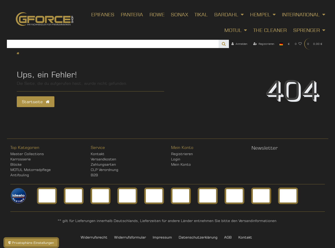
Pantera (132, 14)
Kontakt (97, 154)
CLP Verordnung (104, 170)
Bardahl (226, 14)
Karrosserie (20, 159)
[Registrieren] (264, 44)
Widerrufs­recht (94, 237)
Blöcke (16, 164)
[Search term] (113, 44)
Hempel (260, 14)
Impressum (162, 237)
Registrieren (182, 154)
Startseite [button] (35, 101)
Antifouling (19, 175)
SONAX (179, 14)
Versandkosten (103, 159)
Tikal (201, 14)
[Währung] (288, 44)
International (301, 14)
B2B (94, 175)
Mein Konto (181, 164)
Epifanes (102, 14)
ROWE (156, 14)
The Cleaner (270, 30)
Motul (233, 30)
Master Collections (27, 154)
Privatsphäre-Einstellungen (31, 243)
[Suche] (224, 44)
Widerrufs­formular (130, 237)
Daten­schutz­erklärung (198, 237)
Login (175, 159)
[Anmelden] (239, 44)
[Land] (281, 44)
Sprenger (306, 30)
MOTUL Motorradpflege (30, 170)
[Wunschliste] (298, 44)
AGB (228, 237)
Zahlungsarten (103, 164)
